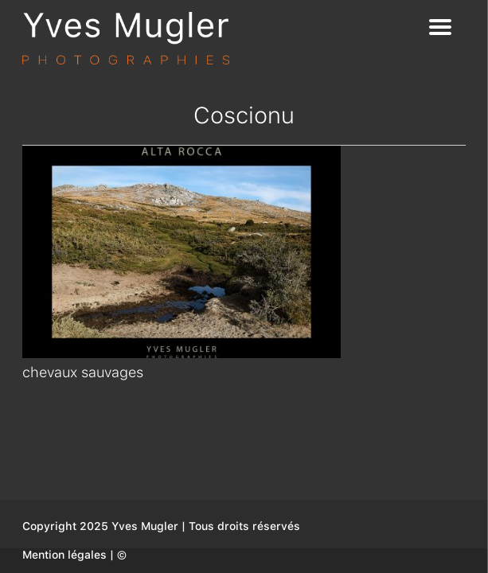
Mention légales (64, 554)
